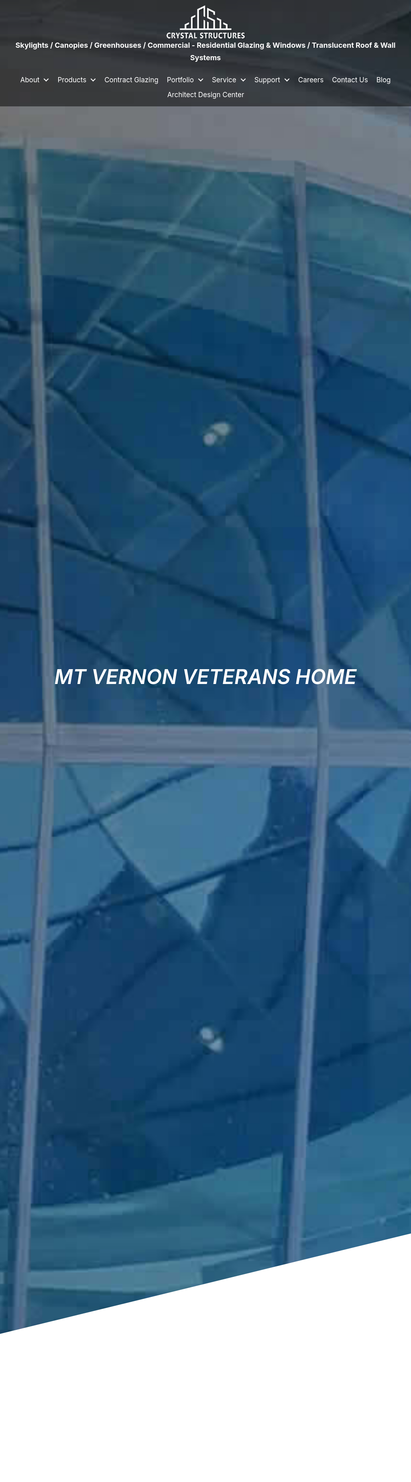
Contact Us (350, 80)
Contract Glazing (131, 80)
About (29, 80)
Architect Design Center (205, 95)
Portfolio (180, 80)
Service (224, 80)
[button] (46, 80)
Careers (311, 80)
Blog (383, 80)
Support (267, 80)
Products (71, 80)
